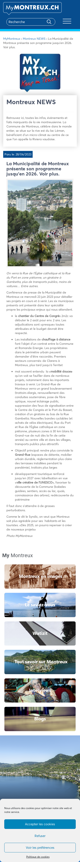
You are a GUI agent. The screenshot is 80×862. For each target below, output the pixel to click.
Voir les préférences (40, 848)
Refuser (40, 836)
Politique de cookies (37, 856)
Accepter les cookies (40, 824)
